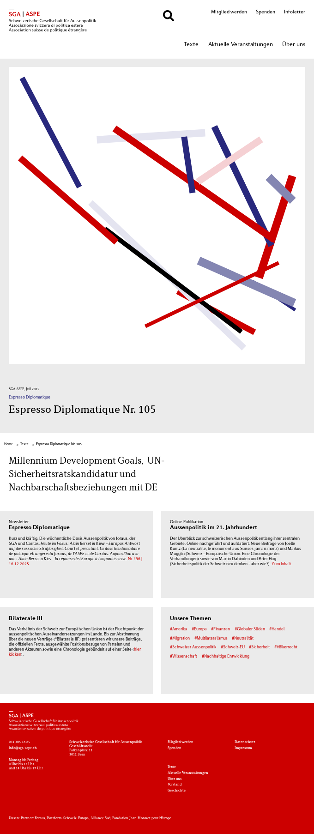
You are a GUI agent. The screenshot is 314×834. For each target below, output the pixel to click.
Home (8, 444)
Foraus (40, 818)
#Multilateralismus (211, 638)
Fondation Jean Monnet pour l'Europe (141, 818)
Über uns (293, 45)
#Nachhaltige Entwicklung (225, 656)
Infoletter (294, 12)
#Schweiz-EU (233, 647)
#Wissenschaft (183, 656)
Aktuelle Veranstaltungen (240, 45)
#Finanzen (220, 629)
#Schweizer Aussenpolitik (193, 647)
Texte (191, 45)
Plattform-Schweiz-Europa (68, 818)
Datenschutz (245, 742)
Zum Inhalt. (282, 564)
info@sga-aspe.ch (23, 748)
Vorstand (174, 784)
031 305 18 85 (19, 742)
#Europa (199, 629)
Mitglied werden (229, 12)
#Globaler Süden (250, 629)
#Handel (276, 629)
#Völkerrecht (285, 647)
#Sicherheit (259, 647)
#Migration (180, 638)
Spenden (265, 12)
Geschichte (177, 790)
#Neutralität (243, 638)
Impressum (243, 748)
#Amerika (178, 629)
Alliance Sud (100, 818)
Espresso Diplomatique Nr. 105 (59, 444)
